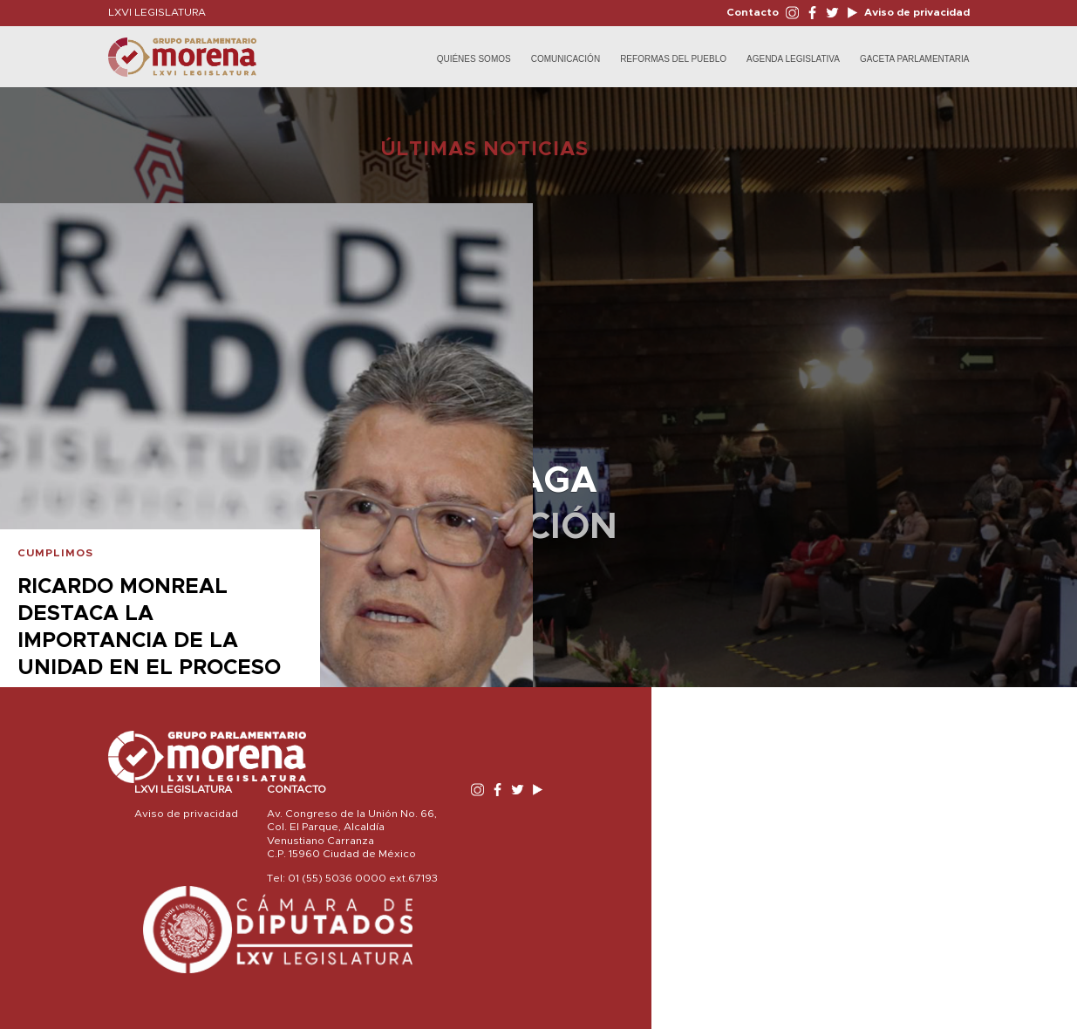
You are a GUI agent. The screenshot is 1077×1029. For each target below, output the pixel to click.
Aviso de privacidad (916, 12)
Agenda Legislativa (793, 59)
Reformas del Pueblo (673, 59)
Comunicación (565, 59)
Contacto (752, 12)
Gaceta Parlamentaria (915, 59)
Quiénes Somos (474, 59)
